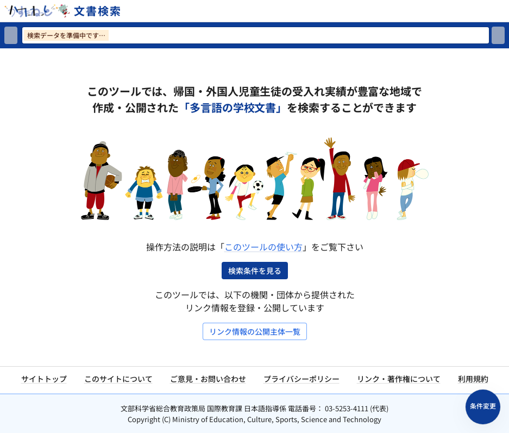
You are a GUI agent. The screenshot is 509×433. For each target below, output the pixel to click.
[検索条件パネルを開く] (483, 407)
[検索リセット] (10, 35)
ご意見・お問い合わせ (208, 378)
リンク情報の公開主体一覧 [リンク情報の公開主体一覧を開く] (254, 331)
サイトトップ (44, 378)
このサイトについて (118, 378)
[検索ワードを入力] (255, 35)
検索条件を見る (254, 270)
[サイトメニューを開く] (504, 11)
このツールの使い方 (263, 246)
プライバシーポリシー (301, 378)
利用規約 (473, 378)
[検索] (498, 35)
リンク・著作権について (399, 378)
